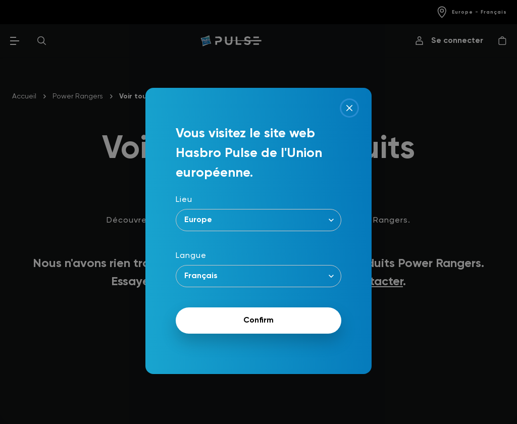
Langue (191, 256)
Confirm (258, 320)
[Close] (349, 108)
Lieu (184, 200)
